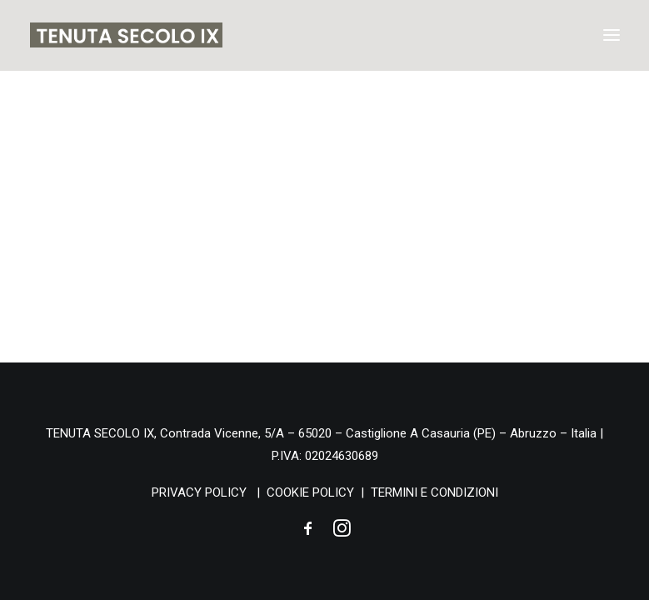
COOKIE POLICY (310, 492)
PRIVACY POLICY (199, 492)
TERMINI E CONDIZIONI (434, 492)
